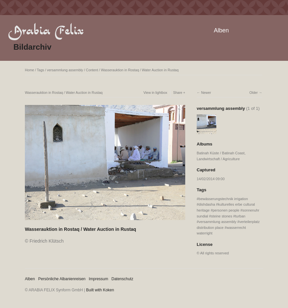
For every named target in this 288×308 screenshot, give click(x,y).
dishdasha (207, 204)
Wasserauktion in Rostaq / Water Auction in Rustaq (139, 70)
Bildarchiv (32, 47)
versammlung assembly (65, 70)
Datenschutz (123, 279)
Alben (221, 30)
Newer (206, 92)
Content (92, 70)
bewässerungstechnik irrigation (223, 199)
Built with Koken (100, 290)
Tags (40, 70)
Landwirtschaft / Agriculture (218, 159)
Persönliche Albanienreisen (62, 279)
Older (253, 92)
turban (240, 216)
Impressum (98, 279)
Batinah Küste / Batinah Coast (220, 153)
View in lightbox (155, 92)
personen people (226, 210)
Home (29, 70)
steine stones (221, 216)
